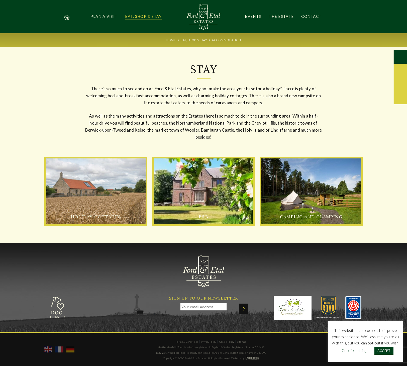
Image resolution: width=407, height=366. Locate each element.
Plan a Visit (104, 16)
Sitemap (241, 341)
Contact (311, 16)
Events (253, 16)
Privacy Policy (208, 341)
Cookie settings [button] (355, 350)
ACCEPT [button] (383, 351)
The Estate (281, 16)
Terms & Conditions (187, 341)
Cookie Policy (226, 341)
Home (171, 40)
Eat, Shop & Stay (143, 16)
